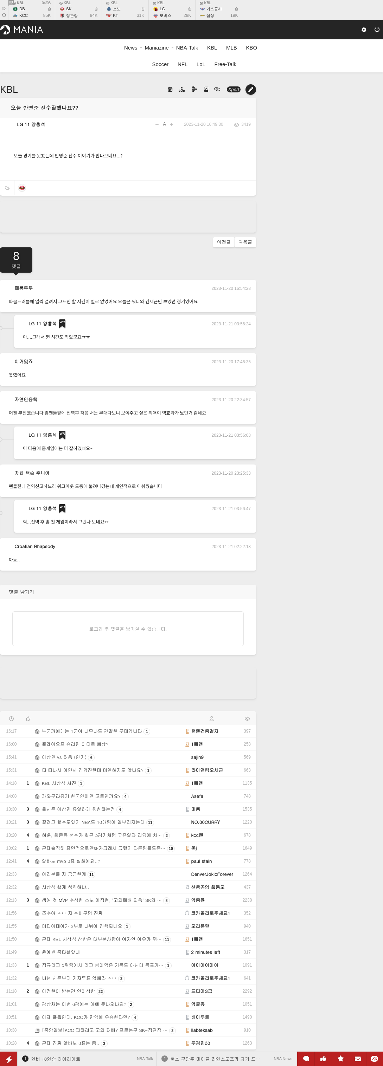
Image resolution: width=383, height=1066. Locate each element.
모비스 (165, 15)
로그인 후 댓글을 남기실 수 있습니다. (128, 628)
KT (115, 15)
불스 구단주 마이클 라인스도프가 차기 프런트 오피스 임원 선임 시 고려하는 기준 (254, 1058)
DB (22, 9)
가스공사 (214, 9)
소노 (117, 9)
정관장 (72, 15)
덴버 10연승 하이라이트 (56, 1058)
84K (93, 15)
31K (140, 15)
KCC (23, 15)
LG (162, 9)
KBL (18, 3)
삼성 (210, 15)
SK (68, 9)
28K (187, 15)
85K (47, 15)
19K (234, 15)
